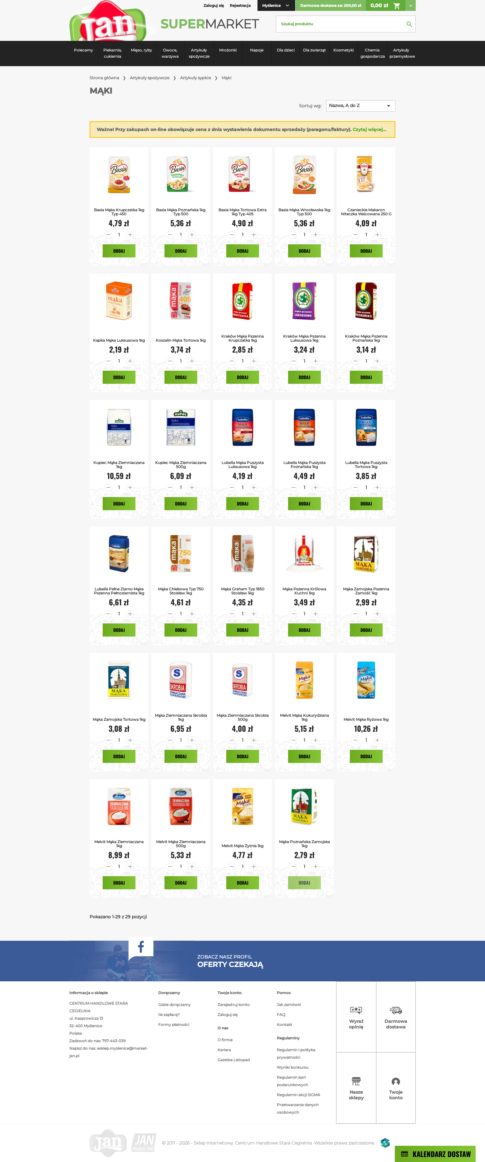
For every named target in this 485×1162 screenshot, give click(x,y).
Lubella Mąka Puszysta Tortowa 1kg (366, 465)
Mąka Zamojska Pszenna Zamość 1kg (366, 591)
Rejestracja (240, 5)
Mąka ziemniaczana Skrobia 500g (243, 717)
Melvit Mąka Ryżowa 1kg (366, 719)
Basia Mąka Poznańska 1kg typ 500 (180, 212)
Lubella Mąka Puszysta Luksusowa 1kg (243, 465)
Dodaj (119, 250)
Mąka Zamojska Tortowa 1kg (119, 719)
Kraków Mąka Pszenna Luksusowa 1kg (304, 338)
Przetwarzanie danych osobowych (298, 1108)
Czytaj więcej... (369, 129)
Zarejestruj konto (234, 1004)
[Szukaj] (346, 24)
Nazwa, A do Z (360, 106)
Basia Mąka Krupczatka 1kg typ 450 (119, 212)
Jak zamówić (289, 1004)
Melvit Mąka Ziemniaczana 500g (180, 844)
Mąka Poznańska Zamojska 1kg (304, 844)
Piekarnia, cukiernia (112, 53)
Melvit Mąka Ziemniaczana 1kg (119, 844)
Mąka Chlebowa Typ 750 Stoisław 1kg (180, 591)
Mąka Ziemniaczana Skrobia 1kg (181, 717)
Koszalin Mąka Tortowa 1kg (181, 340)
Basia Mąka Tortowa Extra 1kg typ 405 (242, 212)
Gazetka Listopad (234, 1059)
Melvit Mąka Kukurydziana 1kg (304, 717)
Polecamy (83, 50)
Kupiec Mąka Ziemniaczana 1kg (119, 465)
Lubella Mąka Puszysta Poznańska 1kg (304, 465)
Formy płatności (173, 1024)
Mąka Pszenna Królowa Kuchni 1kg (304, 591)
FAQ (281, 1014)
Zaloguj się (228, 1014)
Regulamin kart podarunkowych (292, 1081)
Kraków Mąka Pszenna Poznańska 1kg (366, 338)
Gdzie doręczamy (174, 1004)
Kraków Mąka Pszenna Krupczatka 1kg (242, 338)
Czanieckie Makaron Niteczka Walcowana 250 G (366, 212)
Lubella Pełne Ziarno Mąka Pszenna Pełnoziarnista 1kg (119, 591)
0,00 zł (385, 6)
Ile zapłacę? (169, 1014)
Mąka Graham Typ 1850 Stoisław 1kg (242, 591)
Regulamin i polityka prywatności (296, 1053)
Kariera (224, 1049)
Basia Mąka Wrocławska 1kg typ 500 (304, 212)
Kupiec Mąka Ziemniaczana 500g (180, 465)
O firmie (225, 1040)
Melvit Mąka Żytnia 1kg (242, 846)
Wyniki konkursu (292, 1067)
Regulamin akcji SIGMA (298, 1094)
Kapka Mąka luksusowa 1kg (119, 340)
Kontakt (284, 1024)
